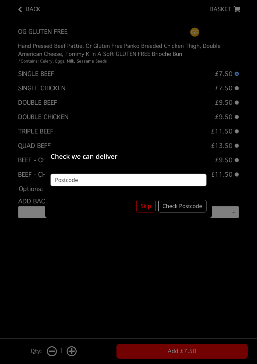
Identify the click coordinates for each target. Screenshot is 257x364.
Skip (146, 206)
